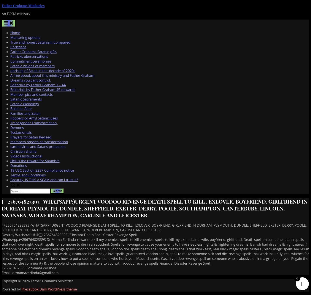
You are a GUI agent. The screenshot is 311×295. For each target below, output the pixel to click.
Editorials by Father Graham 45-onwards (42, 89)
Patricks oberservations (29, 56)
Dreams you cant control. (30, 80)
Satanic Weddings (24, 104)
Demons (17, 127)
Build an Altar (21, 108)
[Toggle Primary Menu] (9, 23)
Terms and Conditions (28, 175)
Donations (18, 165)
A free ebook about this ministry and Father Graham (52, 75)
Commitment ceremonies (30, 61)
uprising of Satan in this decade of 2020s (42, 70)
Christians (18, 47)
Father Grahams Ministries (23, 5)
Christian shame (23, 151)
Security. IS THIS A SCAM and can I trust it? (44, 179)
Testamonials (21, 132)
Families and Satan (25, 113)
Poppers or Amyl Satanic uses (34, 118)
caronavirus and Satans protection (38, 146)
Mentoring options (25, 37)
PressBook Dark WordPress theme (49, 289)
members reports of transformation (39, 142)
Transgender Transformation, (34, 123)
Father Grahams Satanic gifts (33, 51)
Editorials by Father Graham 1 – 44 (38, 85)
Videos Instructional (26, 156)
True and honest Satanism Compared (40, 42)
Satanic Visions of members (32, 66)
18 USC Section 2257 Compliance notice (42, 170)
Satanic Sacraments (26, 99)
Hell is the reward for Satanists (35, 160)
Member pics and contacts (31, 94)
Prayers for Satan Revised (30, 137)
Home (15, 32)
